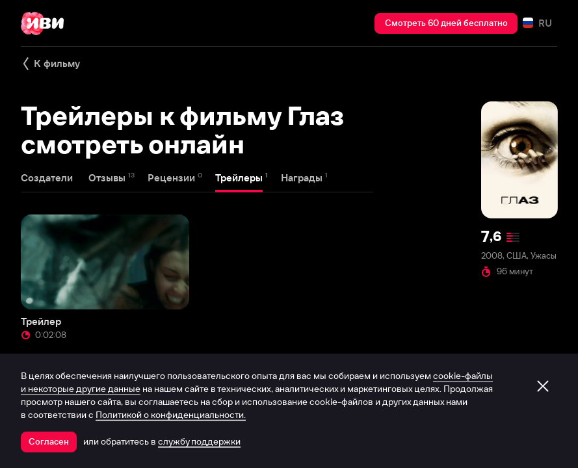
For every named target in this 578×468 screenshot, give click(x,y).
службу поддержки (199, 441)
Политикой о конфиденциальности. (171, 415)
